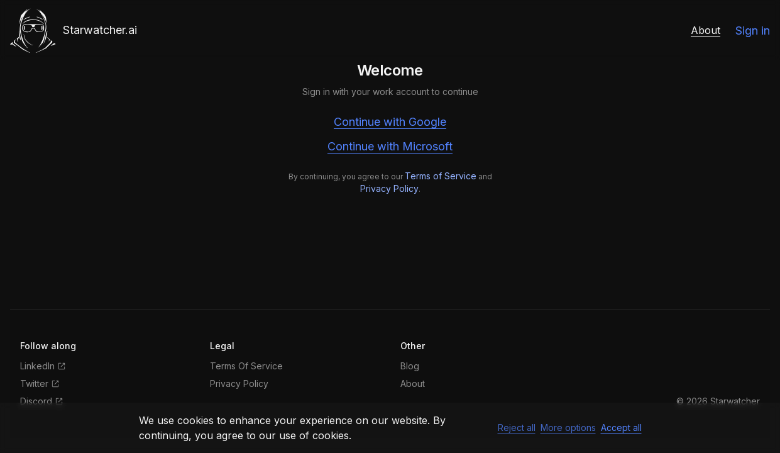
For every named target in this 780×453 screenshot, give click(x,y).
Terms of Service (440, 176)
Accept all (621, 427)
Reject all (517, 427)
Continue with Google (390, 121)
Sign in (752, 30)
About (705, 30)
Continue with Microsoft (390, 146)
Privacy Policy (389, 188)
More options (568, 427)
